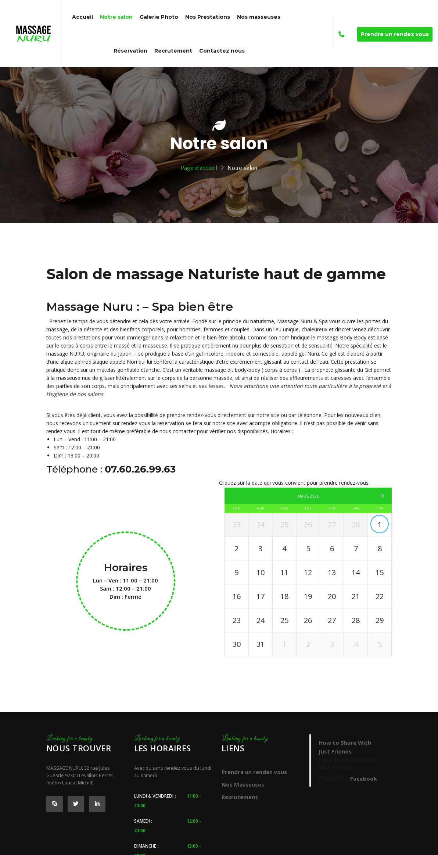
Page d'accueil (199, 168)
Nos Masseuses (243, 784)
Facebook (363, 778)
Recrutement (240, 797)
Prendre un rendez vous (254, 772)
